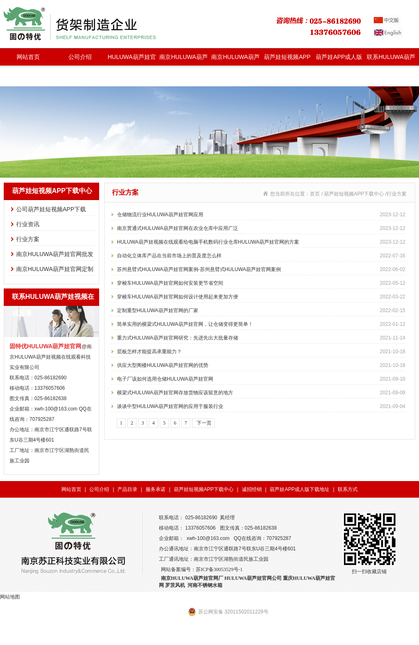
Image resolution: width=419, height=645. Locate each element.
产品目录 (127, 489)
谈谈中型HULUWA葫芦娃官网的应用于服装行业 (261, 406)
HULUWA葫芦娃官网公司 (253, 578)
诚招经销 (252, 489)
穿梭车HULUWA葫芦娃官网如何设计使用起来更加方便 (261, 296)
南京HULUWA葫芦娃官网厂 (192, 578)
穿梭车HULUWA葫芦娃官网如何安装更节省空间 (261, 283)
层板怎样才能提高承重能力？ (261, 351)
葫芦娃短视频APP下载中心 (287, 60)
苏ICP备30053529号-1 (219, 569)
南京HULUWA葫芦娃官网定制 (235, 60)
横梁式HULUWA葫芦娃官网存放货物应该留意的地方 (261, 392)
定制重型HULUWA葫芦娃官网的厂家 (261, 310)
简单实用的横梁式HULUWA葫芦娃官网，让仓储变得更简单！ (261, 324)
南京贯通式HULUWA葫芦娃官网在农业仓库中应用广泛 (261, 228)
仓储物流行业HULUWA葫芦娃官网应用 (261, 214)
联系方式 (348, 489)
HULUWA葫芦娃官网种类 (131, 60)
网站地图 (10, 597)
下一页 (203, 423)
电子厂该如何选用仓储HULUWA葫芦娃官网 (261, 379)
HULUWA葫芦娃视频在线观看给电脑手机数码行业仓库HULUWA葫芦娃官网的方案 (261, 242)
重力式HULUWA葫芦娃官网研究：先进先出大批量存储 (261, 337)
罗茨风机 (175, 585)
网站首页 (28, 57)
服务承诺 (156, 489)
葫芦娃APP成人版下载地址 (339, 60)
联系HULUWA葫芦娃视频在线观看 (391, 60)
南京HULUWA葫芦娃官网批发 (183, 60)
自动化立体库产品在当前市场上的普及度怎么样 (261, 255)
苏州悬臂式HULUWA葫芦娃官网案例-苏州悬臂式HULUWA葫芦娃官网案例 (261, 269)
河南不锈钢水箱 (205, 585)
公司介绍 (80, 57)
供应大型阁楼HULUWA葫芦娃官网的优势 (261, 365)
